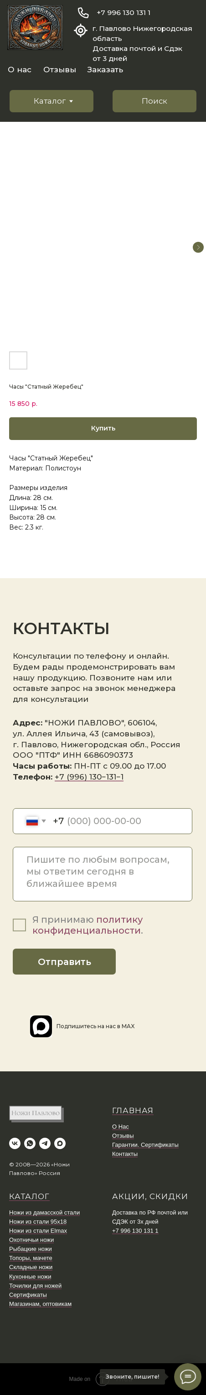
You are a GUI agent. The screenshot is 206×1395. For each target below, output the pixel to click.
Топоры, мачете (30, 1258)
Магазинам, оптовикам (40, 1303)
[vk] (15, 1143)
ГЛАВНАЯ (133, 1110)
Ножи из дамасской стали (44, 1212)
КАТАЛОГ (29, 1196)
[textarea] (102, 874)
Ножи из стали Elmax (38, 1230)
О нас (19, 69)
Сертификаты (28, 1294)
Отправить (64, 961)
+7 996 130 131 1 (123, 12)
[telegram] (45, 1143)
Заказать (105, 69)
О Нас (120, 1126)
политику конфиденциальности (87, 925)
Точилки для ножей (35, 1285)
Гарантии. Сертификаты (145, 1144)
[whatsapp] (30, 1143)
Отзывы (59, 69)
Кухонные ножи (30, 1276)
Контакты (125, 1153)
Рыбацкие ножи (30, 1248)
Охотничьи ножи (31, 1239)
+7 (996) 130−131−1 (89, 776)
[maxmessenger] (60, 1143)
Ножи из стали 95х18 (38, 1221)
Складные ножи (30, 1267)
